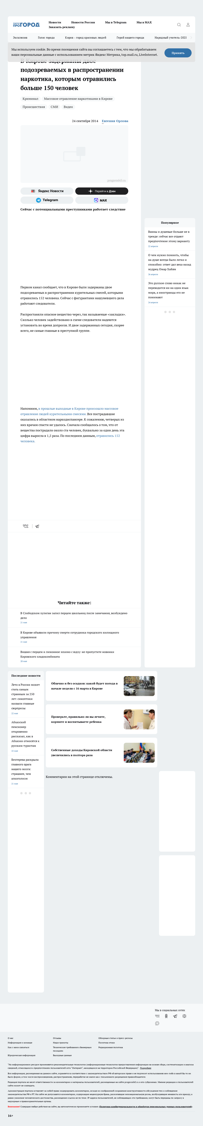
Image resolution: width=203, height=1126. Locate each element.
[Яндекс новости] (46, 191)
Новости (55, 22)
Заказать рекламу (62, 27)
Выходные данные (62, 1055)
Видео (68, 107)
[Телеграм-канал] (46, 200)
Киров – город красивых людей (85, 37)
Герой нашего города (130, 37)
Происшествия (34, 107)
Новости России (83, 22)
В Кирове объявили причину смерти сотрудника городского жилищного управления (74, 637)
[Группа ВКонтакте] (157, 1016)
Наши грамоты (60, 1042)
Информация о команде (20, 1042)
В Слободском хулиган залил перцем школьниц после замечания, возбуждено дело (74, 618)
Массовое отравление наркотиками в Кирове (78, 99)
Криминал (30, 99)
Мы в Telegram (115, 22)
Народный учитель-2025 (171, 37)
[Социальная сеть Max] (101, 200)
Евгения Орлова (115, 121)
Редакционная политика (110, 1047)
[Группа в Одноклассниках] (166, 1016)
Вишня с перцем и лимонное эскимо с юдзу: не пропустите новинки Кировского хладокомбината (74, 657)
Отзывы (57, 1038)
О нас (10, 1038)
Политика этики (106, 1042)
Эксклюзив (20, 37)
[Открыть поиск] (179, 24)
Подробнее (145, 1068)
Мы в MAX (144, 22)
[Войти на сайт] (188, 24)
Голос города (46, 37)
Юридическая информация (21, 1055)
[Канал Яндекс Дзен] (101, 191)
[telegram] (38, 526)
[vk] (26, 526)
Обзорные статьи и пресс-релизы (115, 1038)
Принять (178, 53)
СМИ (54, 107)
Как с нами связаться (18, 1047)
